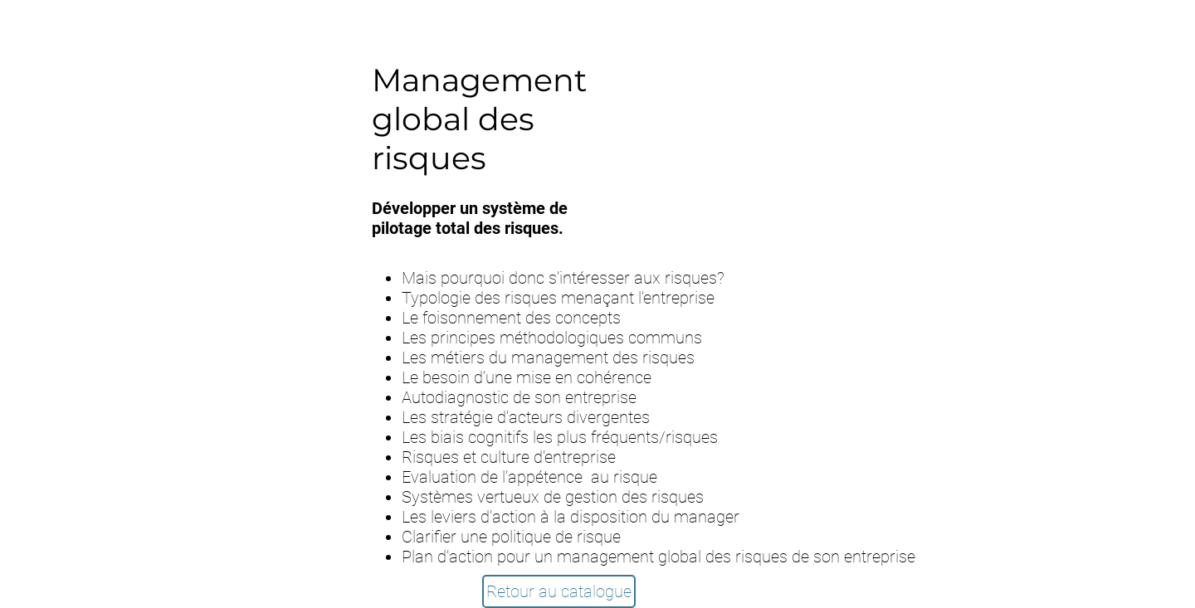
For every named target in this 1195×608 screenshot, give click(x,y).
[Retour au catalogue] (559, 591)
